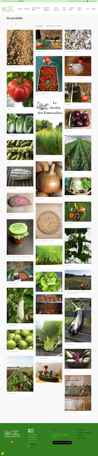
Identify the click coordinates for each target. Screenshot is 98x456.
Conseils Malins (71, 8)
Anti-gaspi (64, 8)
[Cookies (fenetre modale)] (2, 453)
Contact (93, 8)
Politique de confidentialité (84, 433)
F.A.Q (87, 8)
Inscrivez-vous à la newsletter (62, 442)
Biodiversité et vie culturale (53, 26)
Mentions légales (81, 438)
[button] (93, 1)
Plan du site (80, 435)
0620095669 (20, 1)
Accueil (19, 8)
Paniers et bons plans (46, 8)
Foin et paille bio (56, 8)
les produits (39, 26)
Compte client (81, 430)
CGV (54, 430)
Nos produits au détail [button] (36, 8)
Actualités (26, 8)
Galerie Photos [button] (79, 8)
